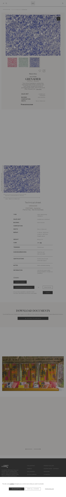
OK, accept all (16, 489)
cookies (12, 484)
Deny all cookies (33, 489)
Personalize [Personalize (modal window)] (49, 489)
